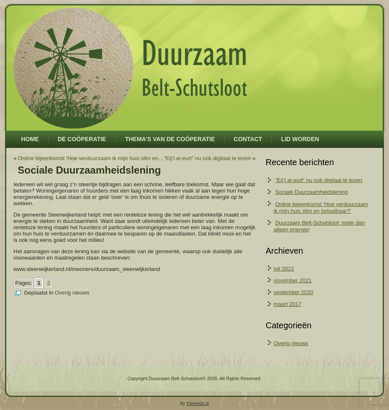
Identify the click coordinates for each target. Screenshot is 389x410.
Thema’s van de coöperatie (170, 139)
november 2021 (293, 280)
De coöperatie (82, 139)
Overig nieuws (72, 292)
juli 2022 (284, 268)
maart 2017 (287, 304)
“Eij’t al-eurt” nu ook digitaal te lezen (207, 158)
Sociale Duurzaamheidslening (311, 192)
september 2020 (293, 292)
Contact (248, 139)
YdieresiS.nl (197, 403)
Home (30, 139)
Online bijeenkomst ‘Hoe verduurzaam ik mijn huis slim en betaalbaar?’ (321, 207)
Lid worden (300, 139)
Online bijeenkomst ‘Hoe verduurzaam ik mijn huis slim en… (91, 158)
